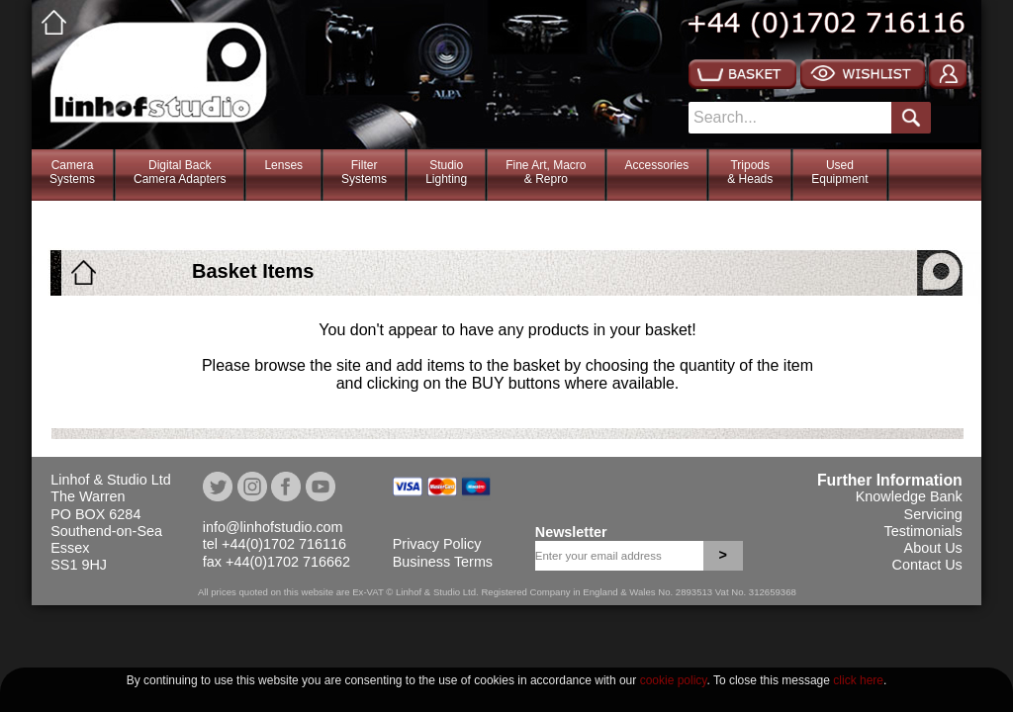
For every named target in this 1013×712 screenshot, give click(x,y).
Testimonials (923, 531)
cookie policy (673, 680)
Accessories (657, 165)
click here (858, 680)
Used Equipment (839, 172)
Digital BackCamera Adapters (180, 172)
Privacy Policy (437, 544)
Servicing (933, 514)
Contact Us (927, 565)
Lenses (283, 165)
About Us (933, 548)
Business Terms (443, 562)
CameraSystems (72, 172)
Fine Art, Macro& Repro (546, 172)
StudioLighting (446, 172)
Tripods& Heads (750, 172)
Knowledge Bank (909, 496)
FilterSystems (364, 172)
